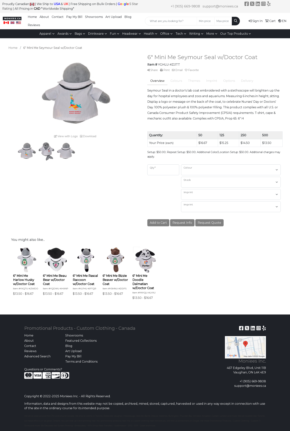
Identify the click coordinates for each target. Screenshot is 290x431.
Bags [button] (78, 33)
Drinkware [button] (96, 33)
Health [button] (149, 33)
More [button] (210, 33)
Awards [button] (62, 33)
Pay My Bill (74, 17)
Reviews (34, 25)
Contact (58, 17)
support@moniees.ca (220, 6)
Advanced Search (37, 356)
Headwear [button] (130, 33)
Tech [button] (179, 33)
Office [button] (164, 33)
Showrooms (94, 17)
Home (32, 17)
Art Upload (113, 17)
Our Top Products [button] (234, 33)
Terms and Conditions (81, 361)
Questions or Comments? (43, 369)
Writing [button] (194, 33)
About (44, 17)
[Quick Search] (171, 21)
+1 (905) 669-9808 (185, 6)
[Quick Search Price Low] (205, 21)
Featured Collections (81, 340)
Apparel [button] (45, 33)
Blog (127, 17)
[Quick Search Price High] (223, 21)
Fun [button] (113, 33)
